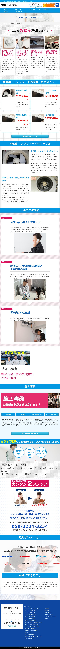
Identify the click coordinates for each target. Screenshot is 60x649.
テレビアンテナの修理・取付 (32, 626)
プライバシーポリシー (50, 616)
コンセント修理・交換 (30, 610)
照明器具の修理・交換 (30, 620)
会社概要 (47, 610)
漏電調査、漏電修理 (30, 628)
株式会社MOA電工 (28, 647)
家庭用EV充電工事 (29, 634)
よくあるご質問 (49, 614)
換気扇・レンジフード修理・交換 (33, 622)
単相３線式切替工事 (30, 616)
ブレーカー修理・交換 (30, 614)
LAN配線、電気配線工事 (31, 630)
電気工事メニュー (28, 607)
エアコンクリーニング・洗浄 (32, 609)
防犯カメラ (28, 632)
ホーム (46, 618)
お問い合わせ (48, 612)
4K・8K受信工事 (29, 638)
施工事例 (47, 609)
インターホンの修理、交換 (31, 624)
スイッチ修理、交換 (30, 612)
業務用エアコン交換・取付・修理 (33, 636)
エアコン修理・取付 (30, 618)
